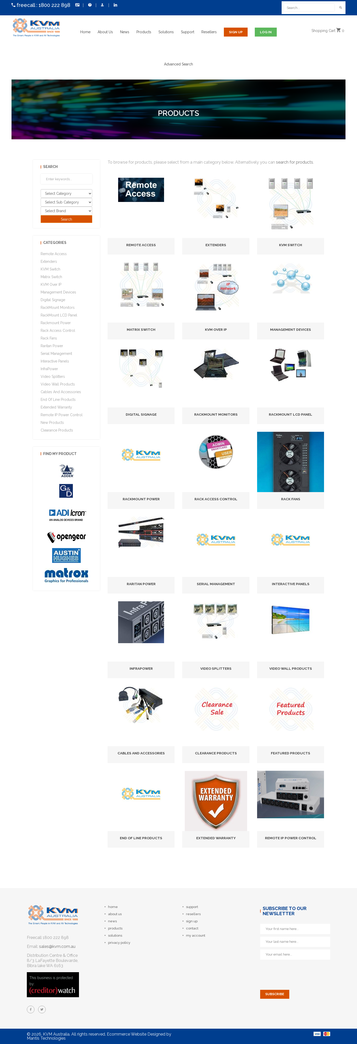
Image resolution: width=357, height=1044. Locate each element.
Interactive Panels (290, 584)
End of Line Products (141, 838)
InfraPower (141, 668)
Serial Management (216, 584)
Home (85, 32)
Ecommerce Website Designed (136, 1034)
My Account (102, 5)
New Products (52, 423)
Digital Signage (141, 414)
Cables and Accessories (141, 753)
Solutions (166, 32)
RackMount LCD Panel (290, 414)
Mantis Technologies (46, 1038)
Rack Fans (291, 499)
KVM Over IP (216, 329)
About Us (105, 32)
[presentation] (299, 972)
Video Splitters (216, 668)
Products (143, 32)
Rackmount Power (141, 499)
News (124, 32)
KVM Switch (290, 245)
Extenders (216, 245)
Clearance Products (215, 753)
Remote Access (141, 245)
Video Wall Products (290, 668)
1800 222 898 (54, 5)
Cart (329, 32)
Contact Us (77, 5)
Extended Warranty (216, 838)
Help (89, 5)
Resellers (209, 32)
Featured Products (290, 753)
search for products (294, 162)
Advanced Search (178, 64)
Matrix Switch (141, 329)
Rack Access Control (216, 499)
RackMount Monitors (216, 414)
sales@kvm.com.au (57, 946)
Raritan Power (141, 584)
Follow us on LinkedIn (115, 5)
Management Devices (290, 329)
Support (187, 32)
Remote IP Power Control (290, 838)
